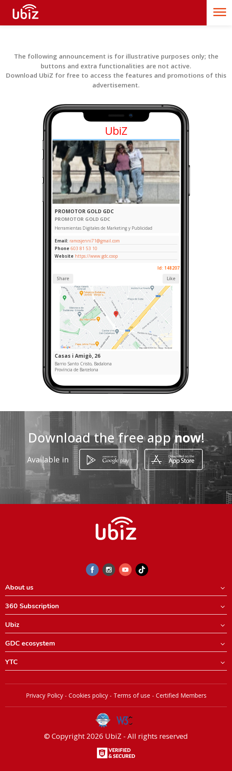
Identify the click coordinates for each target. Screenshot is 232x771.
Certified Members (181, 695)
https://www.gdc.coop (96, 256)
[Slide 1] (116, 202)
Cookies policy (88, 695)
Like (171, 278)
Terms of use (131, 695)
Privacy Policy (44, 695)
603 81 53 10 (84, 248)
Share (63, 278)
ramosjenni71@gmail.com (94, 241)
